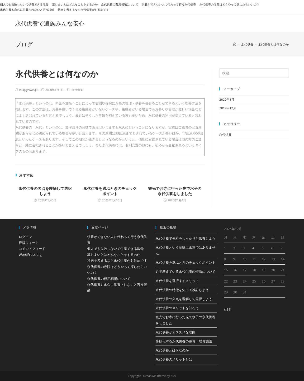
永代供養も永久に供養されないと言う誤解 (27, 10)
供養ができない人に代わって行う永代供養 (169, 4)
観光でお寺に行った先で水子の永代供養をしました (174, 191)
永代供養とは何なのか (172, 350)
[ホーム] (234, 44)
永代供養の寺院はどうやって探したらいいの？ (229, 4)
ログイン (25, 236)
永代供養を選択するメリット (177, 280)
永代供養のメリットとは (174, 359)
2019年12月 (227, 108)
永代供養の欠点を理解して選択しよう (45, 191)
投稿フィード (29, 242)
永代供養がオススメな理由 (175, 332)
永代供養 (77, 90)
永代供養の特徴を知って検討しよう (182, 289)
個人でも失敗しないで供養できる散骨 (24, 4)
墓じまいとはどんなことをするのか (75, 4)
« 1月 (228, 309)
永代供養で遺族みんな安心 (50, 23)
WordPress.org (30, 254)
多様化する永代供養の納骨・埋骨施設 (184, 341)
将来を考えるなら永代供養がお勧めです (83, 10)
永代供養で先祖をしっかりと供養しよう (185, 238)
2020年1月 (226, 99)
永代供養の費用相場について (119, 4)
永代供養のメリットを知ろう (177, 308)
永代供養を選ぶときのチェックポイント (110, 191)
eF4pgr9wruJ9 (28, 90)
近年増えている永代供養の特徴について (185, 271)
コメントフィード (32, 248)
